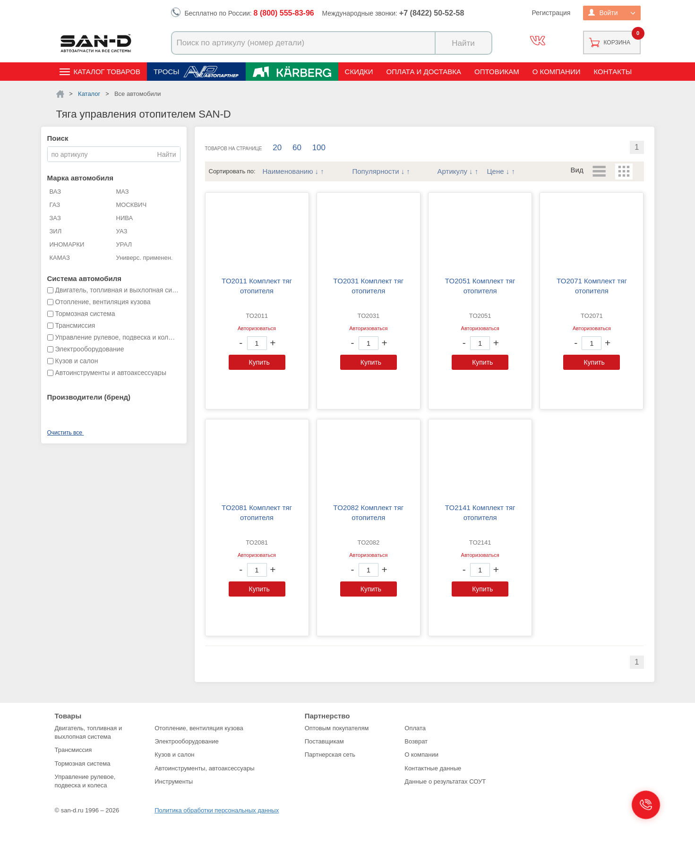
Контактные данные (432, 768)
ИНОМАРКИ (67, 244)
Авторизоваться (257, 328)
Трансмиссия (73, 749)
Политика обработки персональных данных (216, 810)
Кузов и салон (174, 754)
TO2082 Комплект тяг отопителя (368, 512)
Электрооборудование (186, 741)
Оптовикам (496, 72)
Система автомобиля (84, 278)
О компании (556, 72)
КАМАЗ (60, 257)
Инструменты (173, 781)
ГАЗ (55, 204)
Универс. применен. (144, 257)
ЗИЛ (56, 231)
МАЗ (122, 191)
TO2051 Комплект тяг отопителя (480, 286)
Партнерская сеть (330, 754)
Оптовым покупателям (337, 728)
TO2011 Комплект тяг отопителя (257, 286)
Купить (259, 362)
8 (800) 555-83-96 (284, 13)
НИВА (124, 218)
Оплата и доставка (424, 72)
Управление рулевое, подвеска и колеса (85, 781)
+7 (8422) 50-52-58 (431, 13)
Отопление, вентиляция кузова (198, 728)
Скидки (359, 72)
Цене (495, 171)
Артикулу (452, 171)
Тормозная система (83, 763)
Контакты (612, 72)
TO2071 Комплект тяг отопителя (592, 286)
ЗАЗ (55, 218)
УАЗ (122, 231)
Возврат (416, 741)
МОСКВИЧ (131, 204)
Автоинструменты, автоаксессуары (204, 768)
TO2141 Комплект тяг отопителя (480, 512)
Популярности (375, 171)
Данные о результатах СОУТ (445, 781)
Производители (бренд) (88, 397)
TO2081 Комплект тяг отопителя (257, 512)
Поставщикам (324, 741)
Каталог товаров (107, 72)
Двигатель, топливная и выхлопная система (88, 732)
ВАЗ (55, 191)
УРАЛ (124, 244)
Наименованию (288, 171)
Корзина (617, 42)
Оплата (415, 728)
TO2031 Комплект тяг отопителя (368, 286)
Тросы (167, 72)
